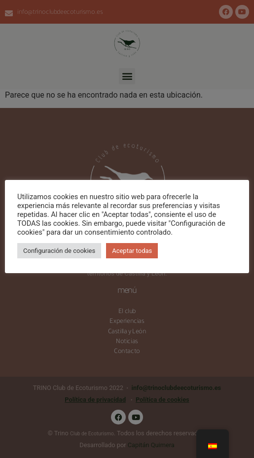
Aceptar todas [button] (132, 250)
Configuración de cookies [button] (59, 250)
